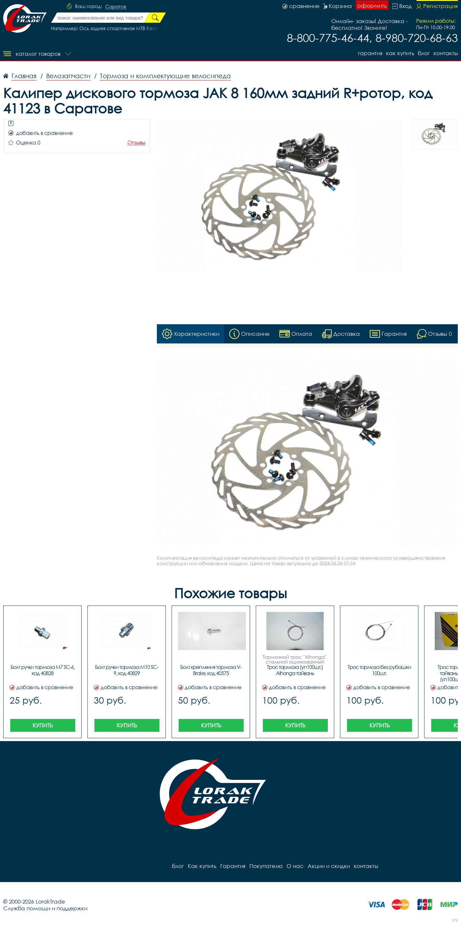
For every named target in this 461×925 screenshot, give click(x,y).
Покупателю (265, 866)
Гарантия (369, 53)
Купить (43, 725)
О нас (294, 866)
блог (424, 53)
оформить (372, 5)
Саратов (115, 6)
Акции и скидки (328, 866)
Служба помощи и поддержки (45, 908)
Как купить (400, 53)
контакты (445, 53)
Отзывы (136, 142)
